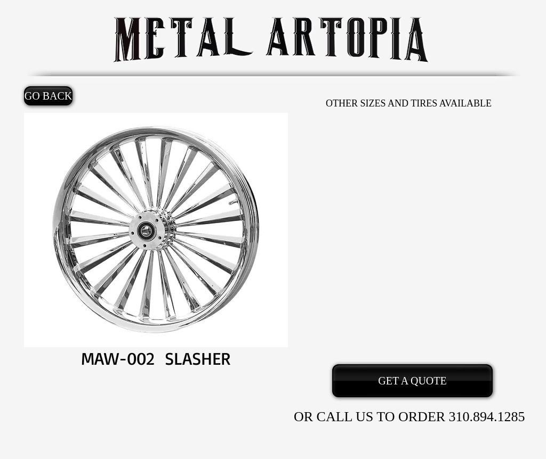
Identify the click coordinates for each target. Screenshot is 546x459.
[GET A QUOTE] (412, 380)
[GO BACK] (48, 95)
